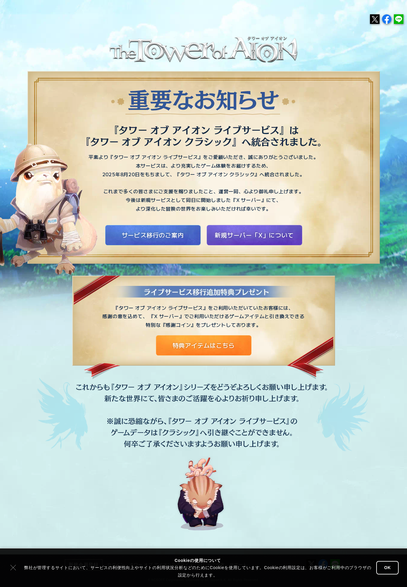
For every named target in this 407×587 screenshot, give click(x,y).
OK (387, 567)
